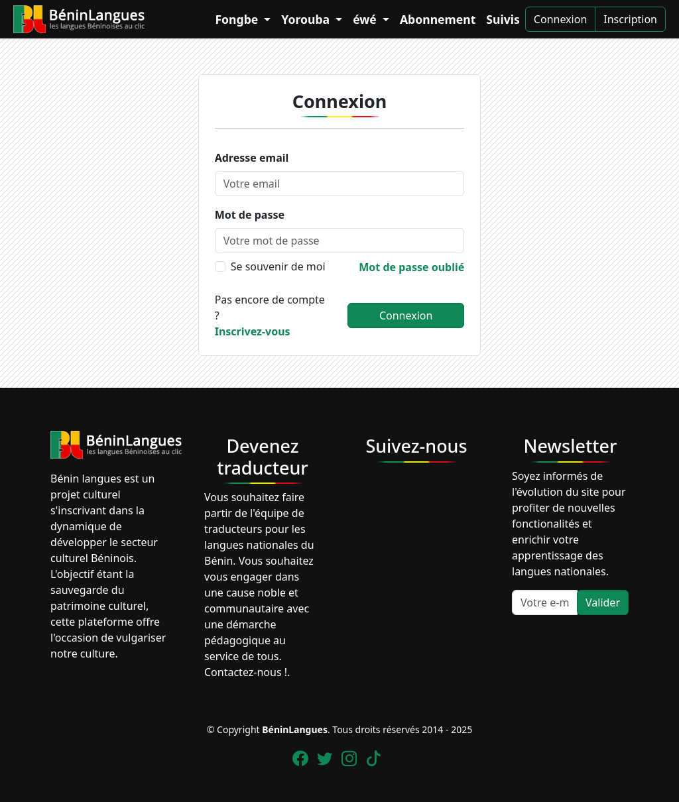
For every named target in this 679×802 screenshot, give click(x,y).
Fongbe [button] (238, 19)
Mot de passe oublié (411, 267)
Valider (603, 602)
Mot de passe (249, 214)
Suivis (503, 19)
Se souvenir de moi (278, 266)
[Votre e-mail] (545, 602)
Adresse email (252, 157)
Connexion (560, 19)
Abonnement (437, 19)
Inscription (630, 19)
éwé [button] (366, 19)
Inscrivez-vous (252, 331)
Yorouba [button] (306, 19)
